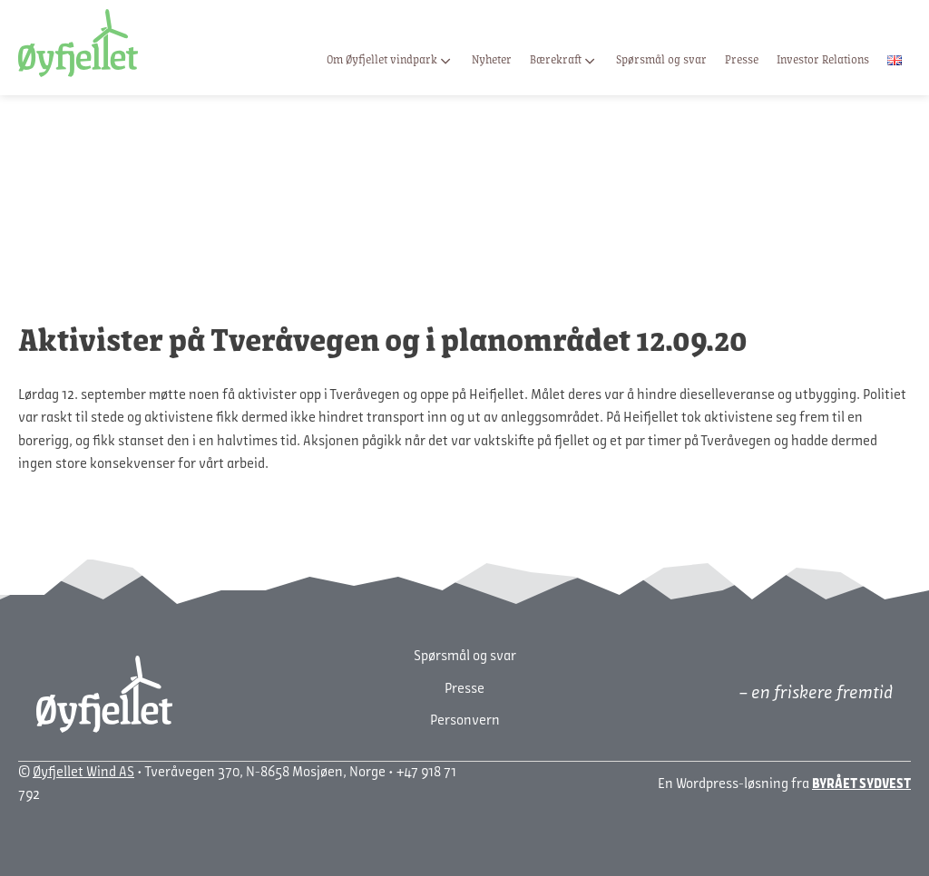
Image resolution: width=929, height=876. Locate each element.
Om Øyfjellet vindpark (390, 61)
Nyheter (492, 60)
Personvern (465, 721)
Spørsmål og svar (661, 60)
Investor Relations (823, 60)
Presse (741, 60)
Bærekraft (564, 61)
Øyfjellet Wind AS (83, 772)
